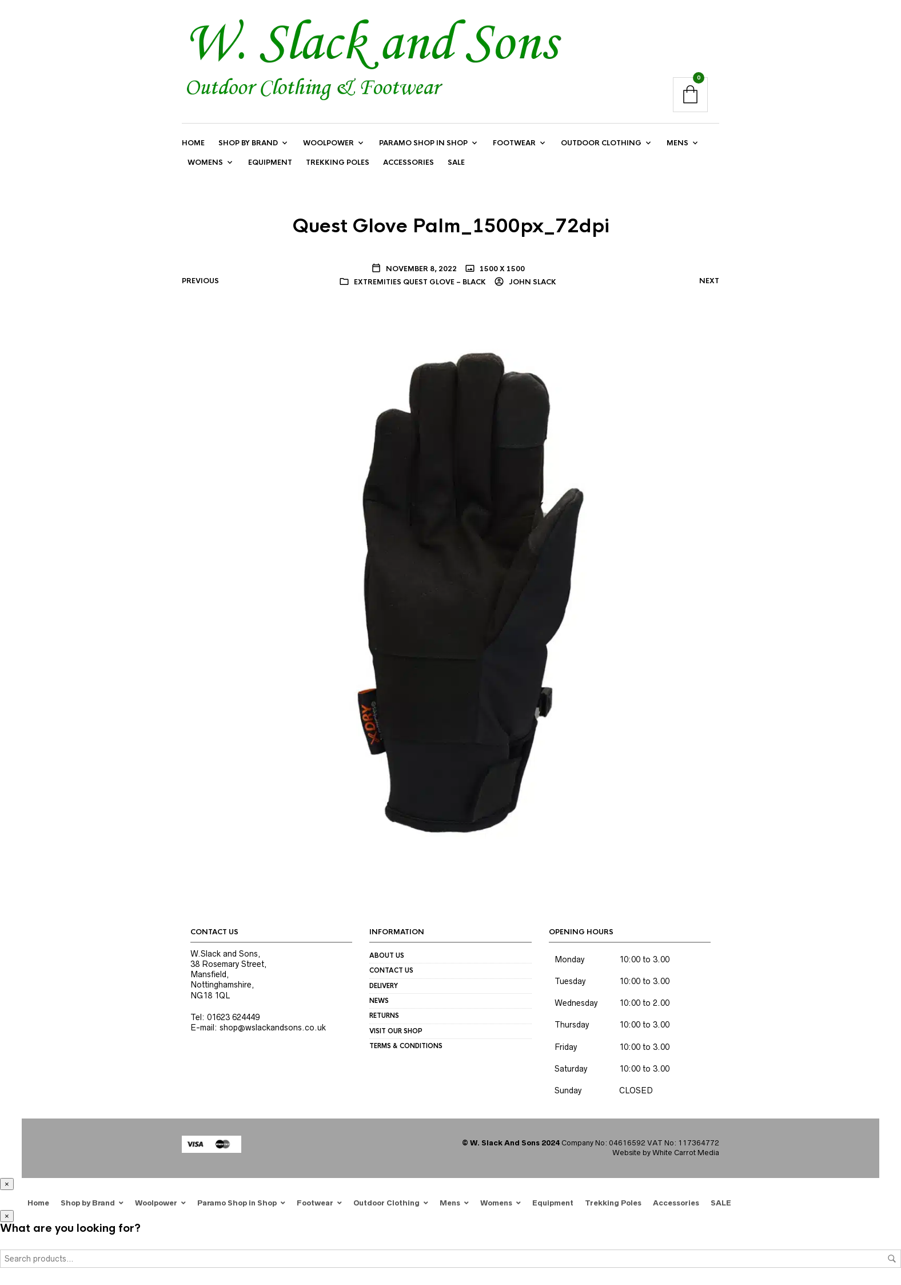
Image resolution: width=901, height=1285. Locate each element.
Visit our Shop (395, 1031)
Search (891, 1258)
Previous (200, 280)
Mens (677, 143)
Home (193, 143)
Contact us (391, 971)
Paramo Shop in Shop (423, 143)
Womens (205, 163)
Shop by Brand (248, 143)
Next (709, 280)
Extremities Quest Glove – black (420, 282)
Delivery (383, 986)
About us (386, 955)
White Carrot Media (685, 1153)
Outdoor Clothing (601, 143)
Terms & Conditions (405, 1046)
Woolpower (328, 143)
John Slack (531, 282)
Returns (384, 1016)
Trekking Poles (337, 163)
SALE (456, 163)
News (379, 1001)
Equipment (270, 163)
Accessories (408, 163)
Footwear (514, 143)
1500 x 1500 (501, 268)
